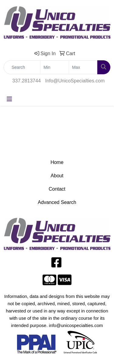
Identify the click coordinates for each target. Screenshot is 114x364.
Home (57, 162)
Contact (57, 189)
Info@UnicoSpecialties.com (75, 80)
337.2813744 (26, 80)
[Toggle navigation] (9, 99)
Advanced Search (57, 202)
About (57, 175)
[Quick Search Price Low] (54, 67)
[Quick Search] (22, 67)
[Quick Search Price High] (83, 67)
